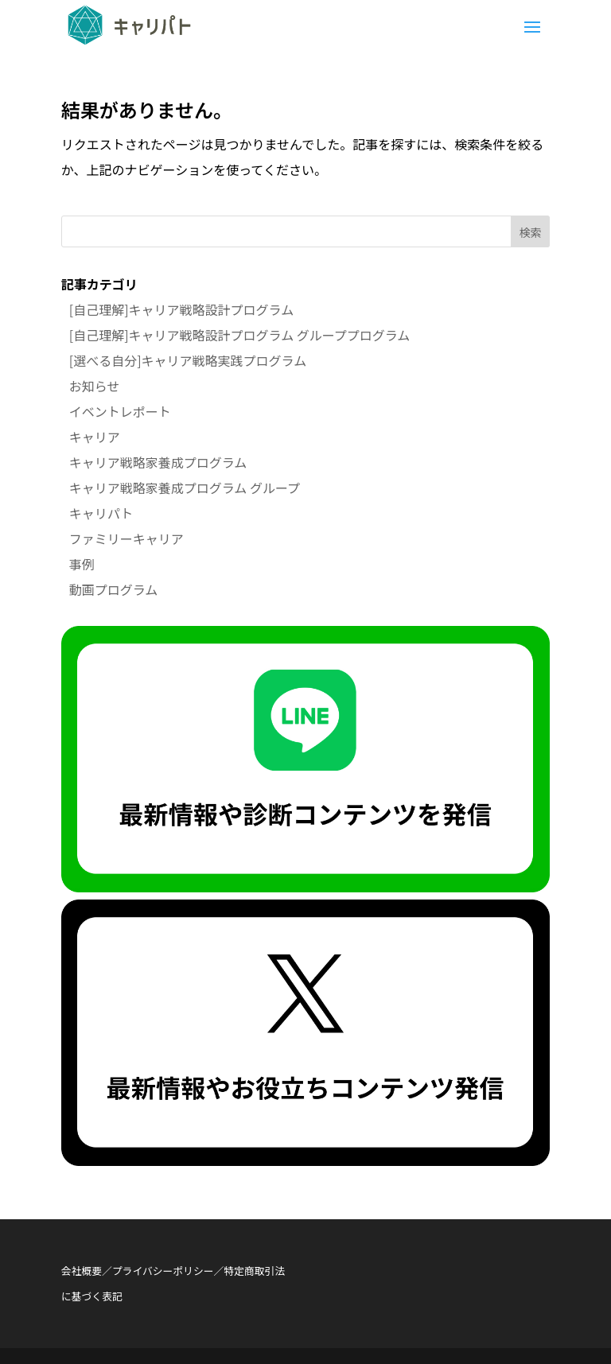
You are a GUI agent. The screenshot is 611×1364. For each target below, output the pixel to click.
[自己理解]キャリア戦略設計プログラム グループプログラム (239, 334)
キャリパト (101, 513)
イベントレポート (120, 411)
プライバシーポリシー (163, 1270)
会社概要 (81, 1270)
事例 (82, 563)
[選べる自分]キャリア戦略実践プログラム (187, 360)
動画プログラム (113, 589)
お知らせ (94, 385)
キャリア (94, 436)
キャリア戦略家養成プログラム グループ (184, 487)
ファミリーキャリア (126, 538)
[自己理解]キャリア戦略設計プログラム (181, 309)
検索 (530, 232)
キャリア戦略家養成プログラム (158, 462)
